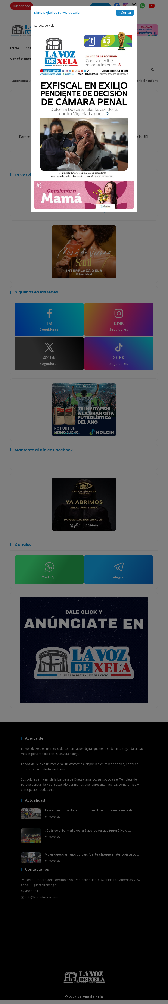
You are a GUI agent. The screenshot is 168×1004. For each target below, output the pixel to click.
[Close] (125, 13)
